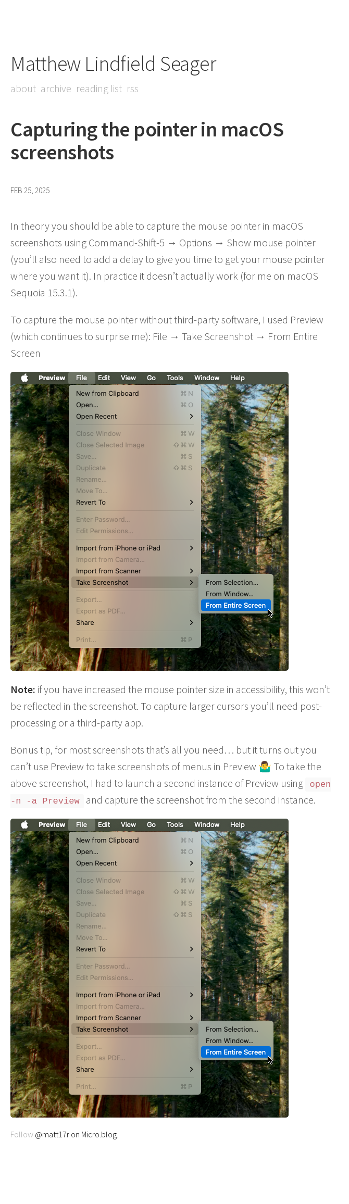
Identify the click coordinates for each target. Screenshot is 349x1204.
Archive (56, 88)
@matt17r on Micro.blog (76, 1134)
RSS (133, 88)
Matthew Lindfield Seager (113, 64)
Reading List (99, 88)
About (23, 88)
